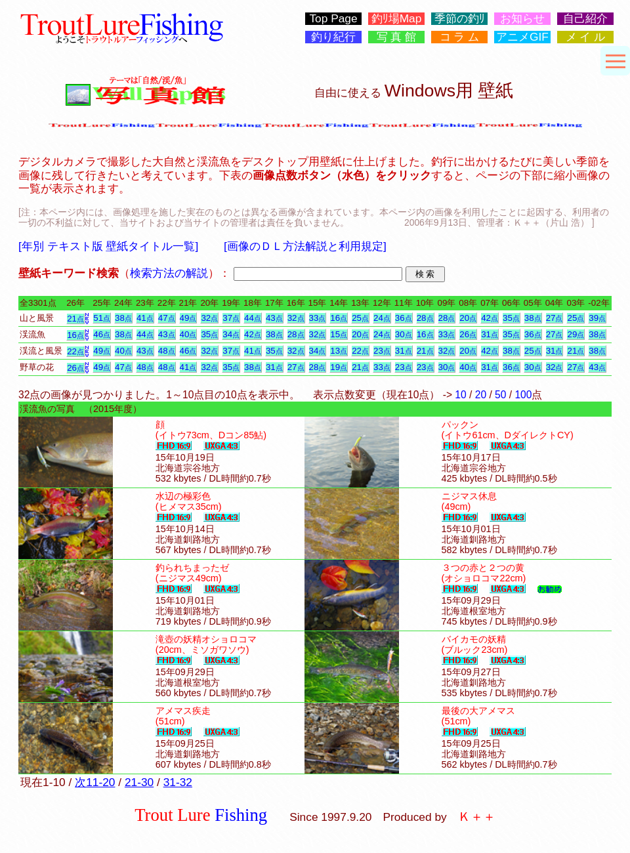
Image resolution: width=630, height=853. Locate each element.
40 (188, 334)
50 (500, 394)
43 (274, 318)
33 (317, 318)
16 (338, 318)
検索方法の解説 (169, 273)
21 (75, 318)
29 (575, 334)
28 (425, 318)
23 (381, 351)
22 (75, 351)
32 (209, 318)
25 (360, 318)
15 (338, 334)
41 (145, 318)
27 (554, 318)
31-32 (177, 782)
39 (597, 318)
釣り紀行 (333, 37)
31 (489, 334)
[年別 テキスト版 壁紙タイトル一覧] (108, 246)
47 (166, 318)
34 (231, 334)
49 (188, 318)
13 (338, 351)
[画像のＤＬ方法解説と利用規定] (305, 246)
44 (252, 318)
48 (166, 351)
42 (489, 318)
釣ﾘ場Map (396, 18)
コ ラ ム (460, 37)
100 (523, 394)
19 (338, 367)
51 (101, 318)
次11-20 (95, 782)
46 (101, 334)
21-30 (139, 782)
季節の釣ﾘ (459, 18)
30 (403, 334)
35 (511, 318)
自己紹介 (585, 18)
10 (460, 394)
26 (467, 334)
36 (403, 318)
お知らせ (522, 18)
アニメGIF (522, 37)
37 (231, 318)
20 (467, 318)
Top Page (333, 18)
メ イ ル (586, 37)
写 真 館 (397, 37)
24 (381, 318)
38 (123, 318)
